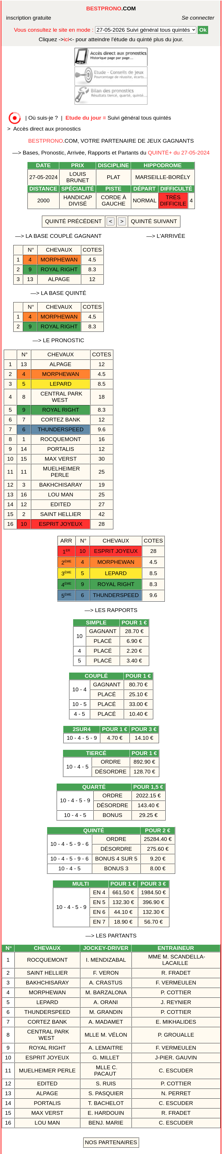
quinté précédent (73, 221)
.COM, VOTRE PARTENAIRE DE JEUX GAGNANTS (111, 141)
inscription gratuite (28, 18)
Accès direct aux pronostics (47, 129)
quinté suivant (154, 221)
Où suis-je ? (43, 118)
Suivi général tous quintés (119, 118)
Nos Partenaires (111, 1142)
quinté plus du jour (111, 39)
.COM (111, 8)
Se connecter (189, 18)
